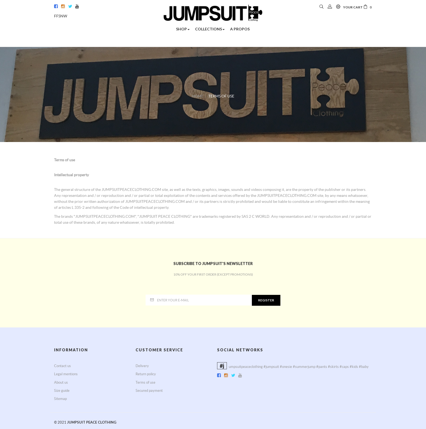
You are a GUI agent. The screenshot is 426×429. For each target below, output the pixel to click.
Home (197, 96)
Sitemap (60, 399)
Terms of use (145, 382)
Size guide (62, 391)
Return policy (146, 374)
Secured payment (149, 391)
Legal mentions (66, 374)
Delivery (142, 366)
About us (61, 382)
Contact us (62, 366)
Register (266, 300)
